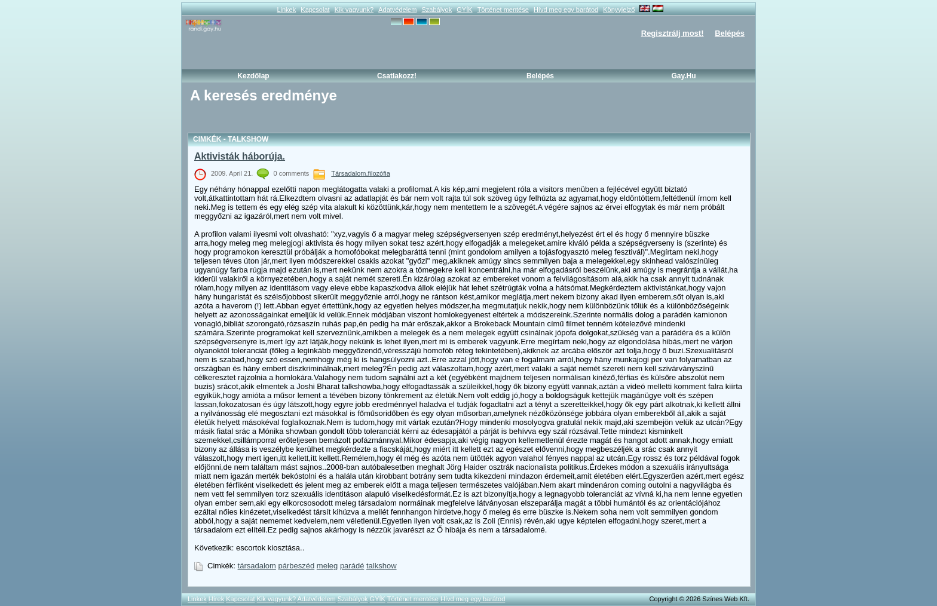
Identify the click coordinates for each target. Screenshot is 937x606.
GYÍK (464, 9)
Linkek (286, 9)
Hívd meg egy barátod (566, 9)
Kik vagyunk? (354, 9)
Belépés (730, 33)
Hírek (216, 598)
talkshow (381, 565)
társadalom (257, 565)
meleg (327, 565)
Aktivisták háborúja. (239, 156)
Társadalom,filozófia (360, 173)
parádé (352, 565)
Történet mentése (503, 9)
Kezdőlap (253, 76)
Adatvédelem (397, 9)
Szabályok (436, 9)
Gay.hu (683, 76)
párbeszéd (296, 565)
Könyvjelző (619, 9)
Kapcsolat (315, 9)
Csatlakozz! (397, 76)
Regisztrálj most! (672, 33)
